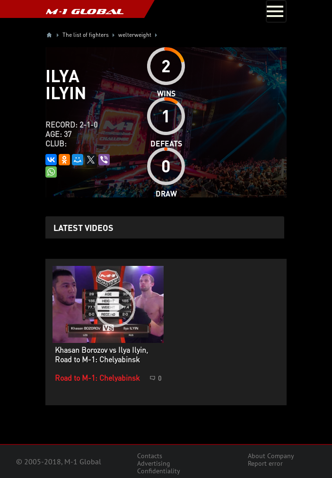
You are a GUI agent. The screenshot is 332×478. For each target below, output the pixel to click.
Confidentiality (158, 471)
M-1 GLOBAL (84, 11)
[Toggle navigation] (276, 11)
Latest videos (83, 227)
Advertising (153, 463)
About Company (271, 456)
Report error (265, 463)
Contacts (149, 456)
